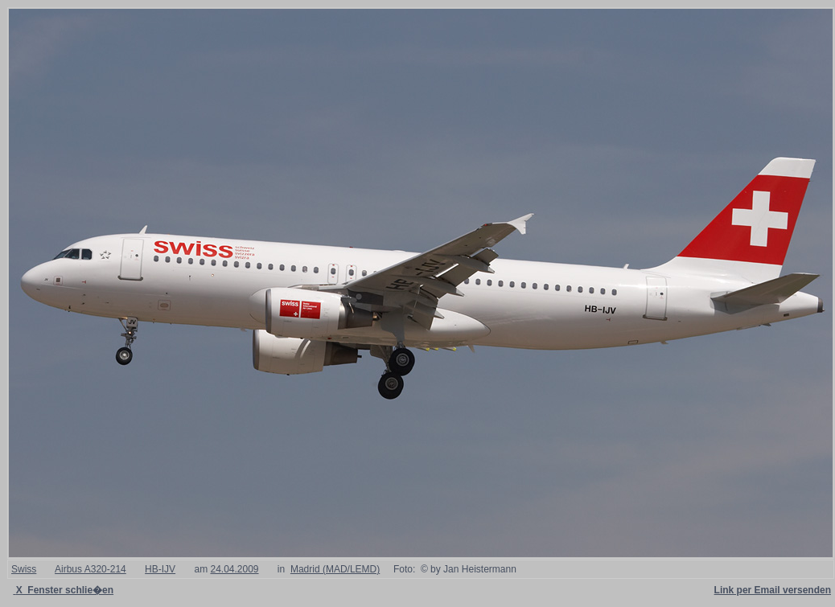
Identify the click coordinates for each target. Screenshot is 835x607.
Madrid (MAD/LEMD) (335, 569)
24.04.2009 (234, 569)
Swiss (23, 569)
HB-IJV (160, 569)
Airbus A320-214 (90, 569)
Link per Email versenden (772, 590)
